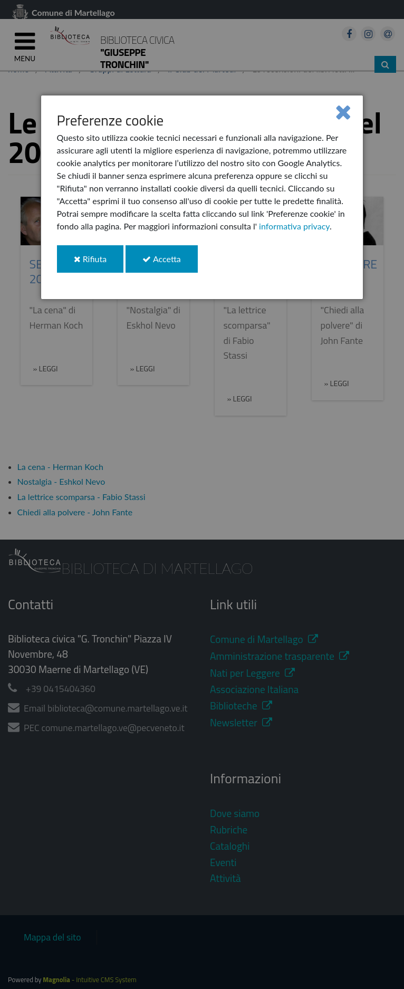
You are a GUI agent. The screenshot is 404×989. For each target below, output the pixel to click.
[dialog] (202, 197)
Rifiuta (99, 263)
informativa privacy (294, 226)
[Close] (343, 111)
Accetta (169, 263)
